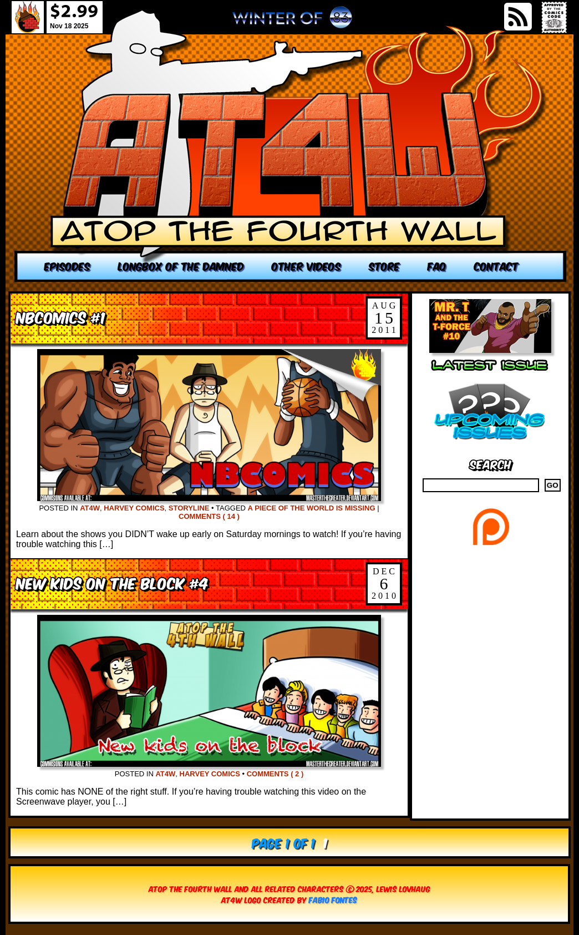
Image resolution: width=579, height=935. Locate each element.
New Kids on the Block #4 (112, 582)
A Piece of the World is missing (311, 508)
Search (490, 463)
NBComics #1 (60, 316)
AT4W (90, 508)
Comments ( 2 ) (275, 774)
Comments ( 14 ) (209, 516)
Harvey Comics (134, 508)
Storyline (189, 508)
